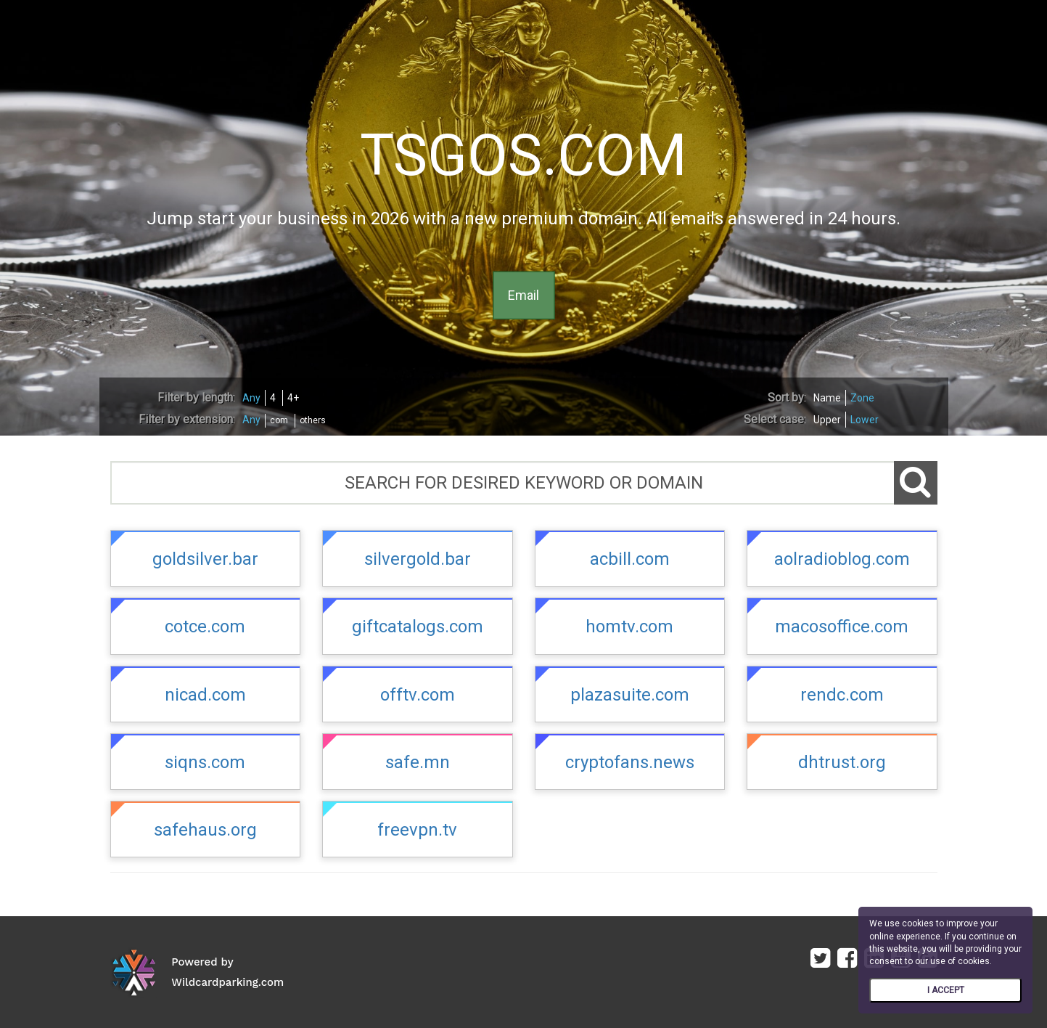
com (279, 420)
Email (523, 295)
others (313, 420)
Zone (862, 398)
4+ (293, 398)
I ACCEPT (945, 990)
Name (827, 398)
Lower (864, 419)
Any (251, 398)
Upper (827, 419)
